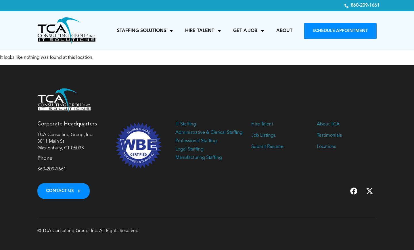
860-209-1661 (51, 169)
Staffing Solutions (145, 31)
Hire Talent (203, 31)
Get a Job (249, 31)
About (284, 31)
